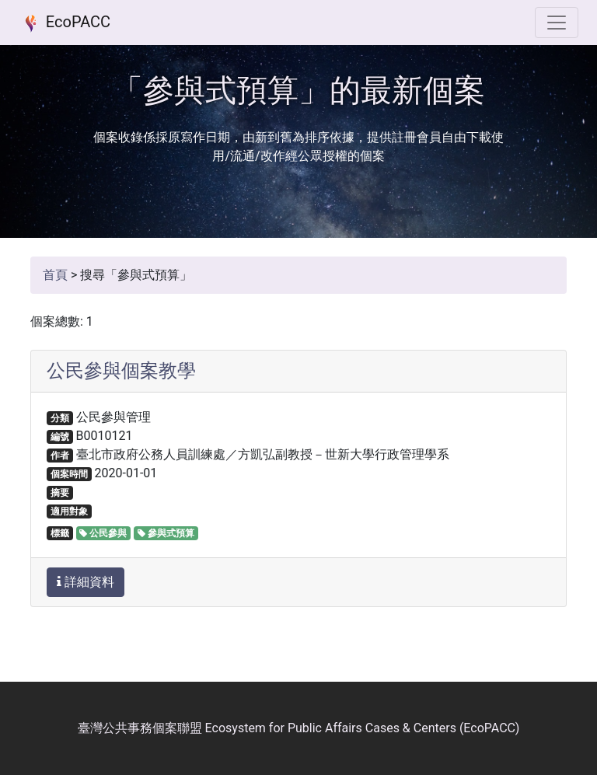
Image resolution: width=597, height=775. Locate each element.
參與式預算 (166, 533)
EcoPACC (64, 23)
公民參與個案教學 (121, 371)
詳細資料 (85, 581)
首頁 (55, 274)
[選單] (556, 22)
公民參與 (103, 533)
